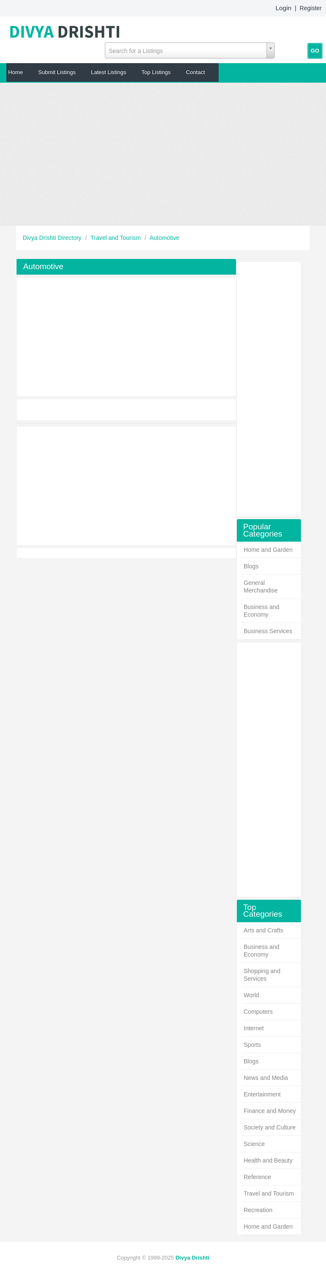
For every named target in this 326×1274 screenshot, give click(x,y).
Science (254, 1143)
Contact (195, 72)
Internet (254, 1028)
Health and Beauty (268, 1160)
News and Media (266, 1077)
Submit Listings (57, 72)
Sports (252, 1044)
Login (283, 7)
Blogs (251, 566)
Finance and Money (270, 1110)
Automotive (164, 237)
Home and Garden (268, 549)
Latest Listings (108, 72)
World (251, 995)
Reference (257, 1177)
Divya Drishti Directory (52, 237)
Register (311, 8)
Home (15, 72)
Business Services (268, 631)
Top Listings (156, 72)
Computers (258, 1011)
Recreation (258, 1210)
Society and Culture (269, 1127)
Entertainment (262, 1094)
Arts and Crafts (263, 930)
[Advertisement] (163, 154)
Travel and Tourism (116, 237)
